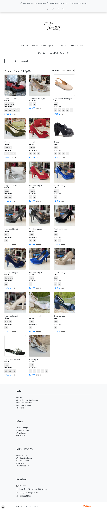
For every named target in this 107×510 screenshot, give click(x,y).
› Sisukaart (20, 435)
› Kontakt (20, 408)
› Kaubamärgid (22, 428)
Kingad (7, 142)
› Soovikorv (20, 463)
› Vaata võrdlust (22, 466)
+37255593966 (25, 496)
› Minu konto (21, 455)
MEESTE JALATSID (49, 45)
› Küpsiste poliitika (23, 405)
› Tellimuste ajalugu (24, 458)
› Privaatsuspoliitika (24, 402)
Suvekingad (33, 359)
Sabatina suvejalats (12, 359)
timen (20, 506)
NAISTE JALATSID (29, 45)
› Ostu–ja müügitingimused (27, 400)
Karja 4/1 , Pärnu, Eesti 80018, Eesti (33, 489)
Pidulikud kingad (35, 185)
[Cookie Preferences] (3, 507)
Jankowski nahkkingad (63, 98)
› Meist (19, 397)
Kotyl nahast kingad (12, 185)
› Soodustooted (22, 430)
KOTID (64, 45)
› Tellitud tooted (22, 460)
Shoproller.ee (87, 506)
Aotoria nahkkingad (12, 98)
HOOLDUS (41, 52)
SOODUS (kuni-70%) (60, 52)
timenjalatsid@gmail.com (29, 492)
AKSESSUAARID (78, 45)
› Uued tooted (21, 433)
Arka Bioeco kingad (37, 98)
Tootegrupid (21, 61)
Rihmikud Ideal (35, 316)
